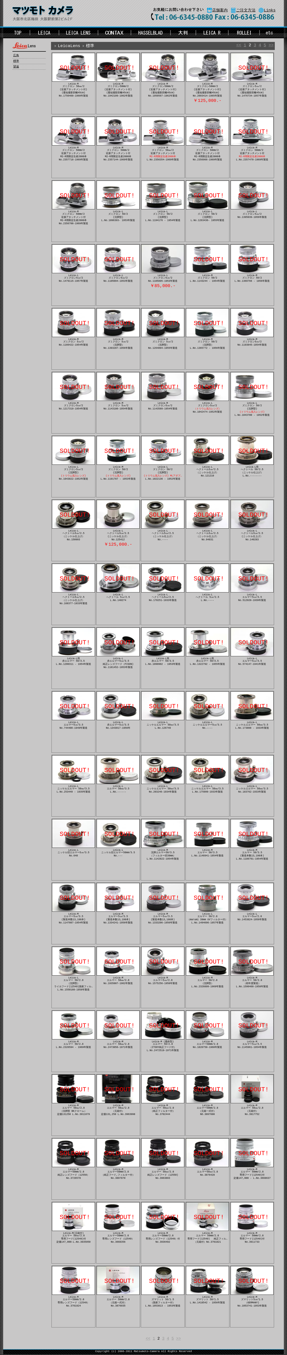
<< (238, 45)
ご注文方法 (246, 10)
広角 (16, 55)
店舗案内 (220, 10)
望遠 (16, 66)
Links (270, 10)
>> (271, 45)
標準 (16, 61)
